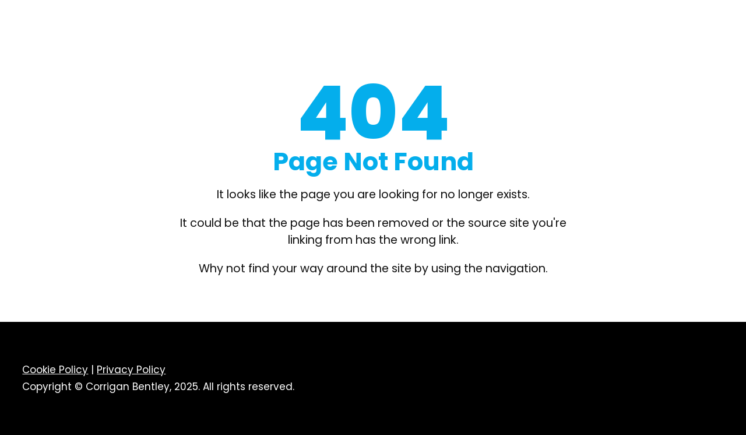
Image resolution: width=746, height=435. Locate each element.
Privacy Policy (131, 370)
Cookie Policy (55, 370)
